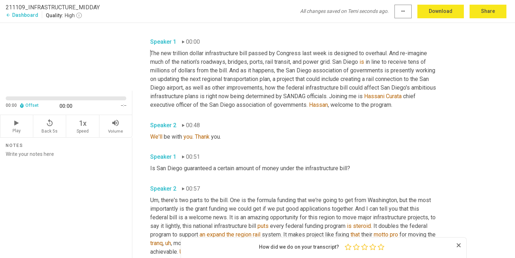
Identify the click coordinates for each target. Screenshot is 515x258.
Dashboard (22, 15)
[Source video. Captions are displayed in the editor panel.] (66, 56)
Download (440, 11)
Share (488, 11)
